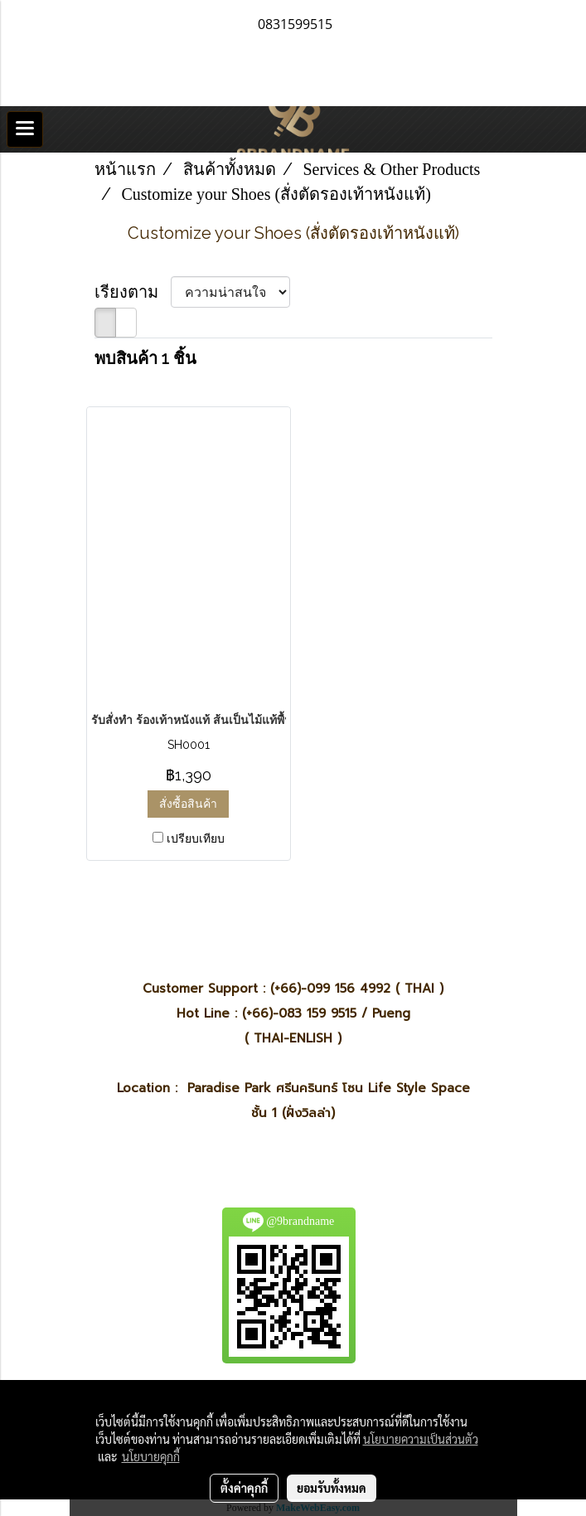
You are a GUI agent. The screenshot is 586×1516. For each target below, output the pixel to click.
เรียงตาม (132, 292)
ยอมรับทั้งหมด (331, 1487)
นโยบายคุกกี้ (151, 1456)
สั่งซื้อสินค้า (188, 803)
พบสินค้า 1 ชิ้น (145, 358)
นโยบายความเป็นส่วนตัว (420, 1438)
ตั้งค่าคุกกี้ (244, 1487)
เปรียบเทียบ (196, 838)
